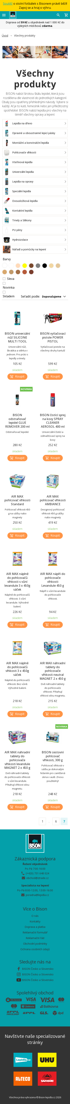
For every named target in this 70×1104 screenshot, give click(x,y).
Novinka (8, 287)
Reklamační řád (35, 938)
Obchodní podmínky (35, 943)
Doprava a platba (35, 927)
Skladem (8, 296)
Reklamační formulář (35, 932)
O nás (35, 916)
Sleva (10, 279)
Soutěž (8, 3)
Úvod (5, 35)
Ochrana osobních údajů (35, 949)
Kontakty (35, 921)
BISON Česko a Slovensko (38, 969)
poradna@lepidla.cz (37, 895)
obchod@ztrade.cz (37, 878)
